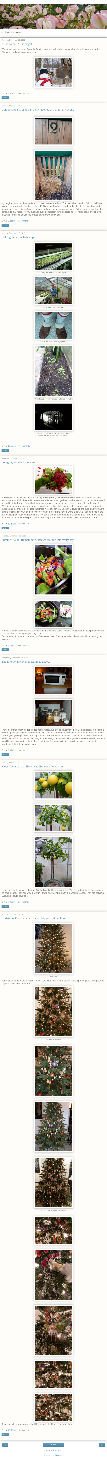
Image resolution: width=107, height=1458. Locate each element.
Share (5, 98)
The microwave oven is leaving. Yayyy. (26, 661)
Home (53, 1445)
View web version (53, 1450)
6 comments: (23, 902)
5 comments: (23, 221)
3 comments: (23, 93)
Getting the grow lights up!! (19, 237)
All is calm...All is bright (17, 44)
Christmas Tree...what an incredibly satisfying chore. (34, 918)
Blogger (58, 1455)
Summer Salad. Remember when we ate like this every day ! (39, 539)
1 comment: (23, 750)
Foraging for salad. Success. (19, 462)
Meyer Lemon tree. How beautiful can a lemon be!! (33, 766)
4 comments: (24, 523)
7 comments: (24, 446)
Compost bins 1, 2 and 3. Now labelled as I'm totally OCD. (38, 109)
